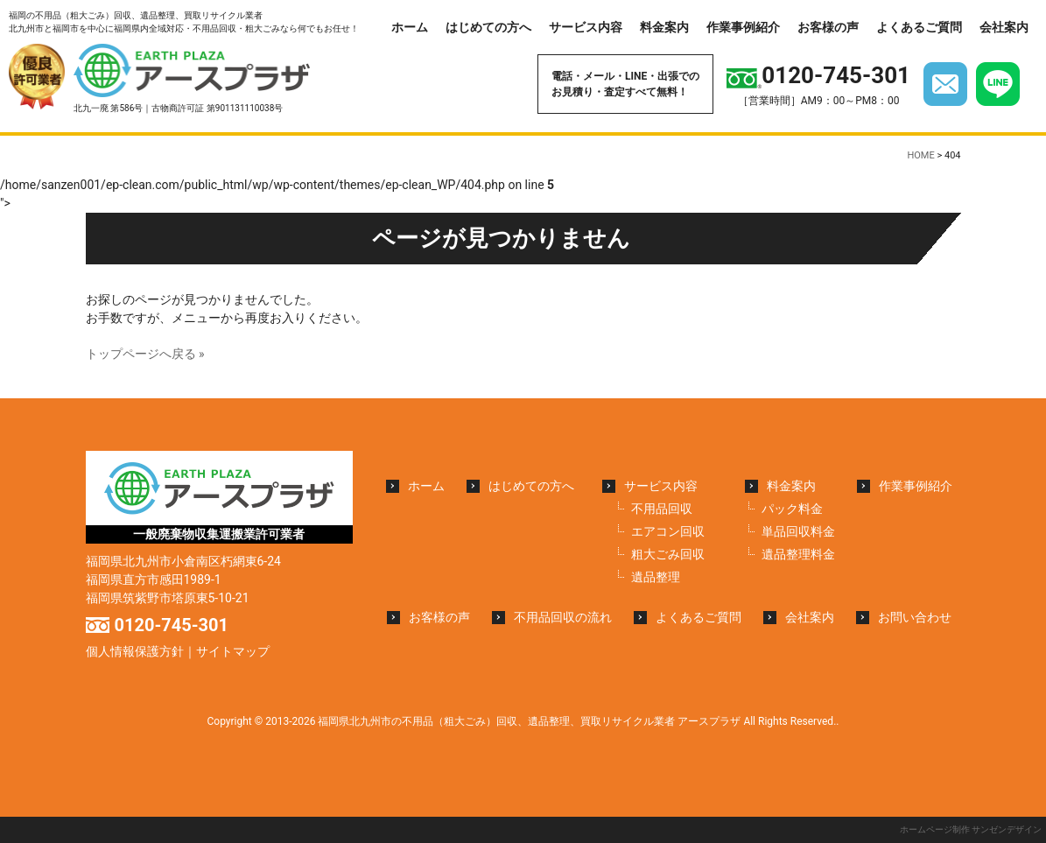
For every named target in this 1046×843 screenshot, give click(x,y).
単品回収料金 (798, 531)
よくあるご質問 (919, 27)
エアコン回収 (668, 531)
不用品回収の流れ (563, 617)
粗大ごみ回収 (668, 554)
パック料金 (792, 509)
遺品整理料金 (798, 554)
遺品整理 (655, 577)
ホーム (409, 27)
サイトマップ (233, 651)
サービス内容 (585, 27)
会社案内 (1003, 27)
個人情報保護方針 (135, 651)
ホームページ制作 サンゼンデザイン (971, 829)
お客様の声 (828, 27)
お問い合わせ (914, 617)
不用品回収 (661, 509)
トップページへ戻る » (145, 354)
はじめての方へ (488, 27)
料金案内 (664, 27)
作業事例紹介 (743, 27)
